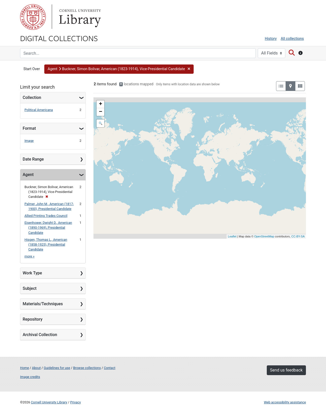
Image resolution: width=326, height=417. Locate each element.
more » (29, 256)
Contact (109, 368)
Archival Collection (40, 334)
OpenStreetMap (264, 236)
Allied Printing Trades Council (45, 216)
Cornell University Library (49, 402)
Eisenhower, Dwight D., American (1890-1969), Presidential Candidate (48, 227)
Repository (32, 319)
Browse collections (87, 368)
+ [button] (100, 104)
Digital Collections (59, 38)
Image (29, 141)
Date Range (33, 159)
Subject (30, 288)
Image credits (30, 377)
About (36, 368)
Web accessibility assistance (285, 402)
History (271, 38)
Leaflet (232, 236)
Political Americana (38, 110)
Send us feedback (286, 370)
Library (79, 17)
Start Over (31, 69)
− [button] (100, 112)
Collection (32, 97)
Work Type (32, 273)
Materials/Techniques (43, 303)
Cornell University (33, 17)
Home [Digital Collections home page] (24, 368)
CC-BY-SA (298, 236)
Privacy (75, 402)
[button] (119, 69)
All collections (292, 38)
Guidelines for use (57, 368)
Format (29, 128)
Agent (28, 174)
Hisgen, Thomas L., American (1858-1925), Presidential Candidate (45, 244)
